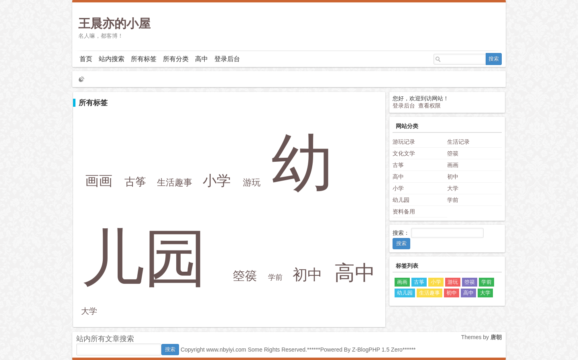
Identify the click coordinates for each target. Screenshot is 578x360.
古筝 (135, 181)
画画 (98, 180)
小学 (217, 180)
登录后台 (227, 58)
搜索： (401, 233)
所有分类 (176, 58)
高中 (201, 58)
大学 (89, 311)
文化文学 (404, 153)
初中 (307, 274)
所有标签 (144, 58)
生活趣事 (174, 182)
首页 (85, 58)
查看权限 (429, 105)
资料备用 (404, 211)
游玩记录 (404, 141)
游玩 (252, 182)
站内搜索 (111, 58)
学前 (275, 277)
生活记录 (458, 141)
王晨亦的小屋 (114, 23)
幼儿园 (401, 200)
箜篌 (245, 275)
